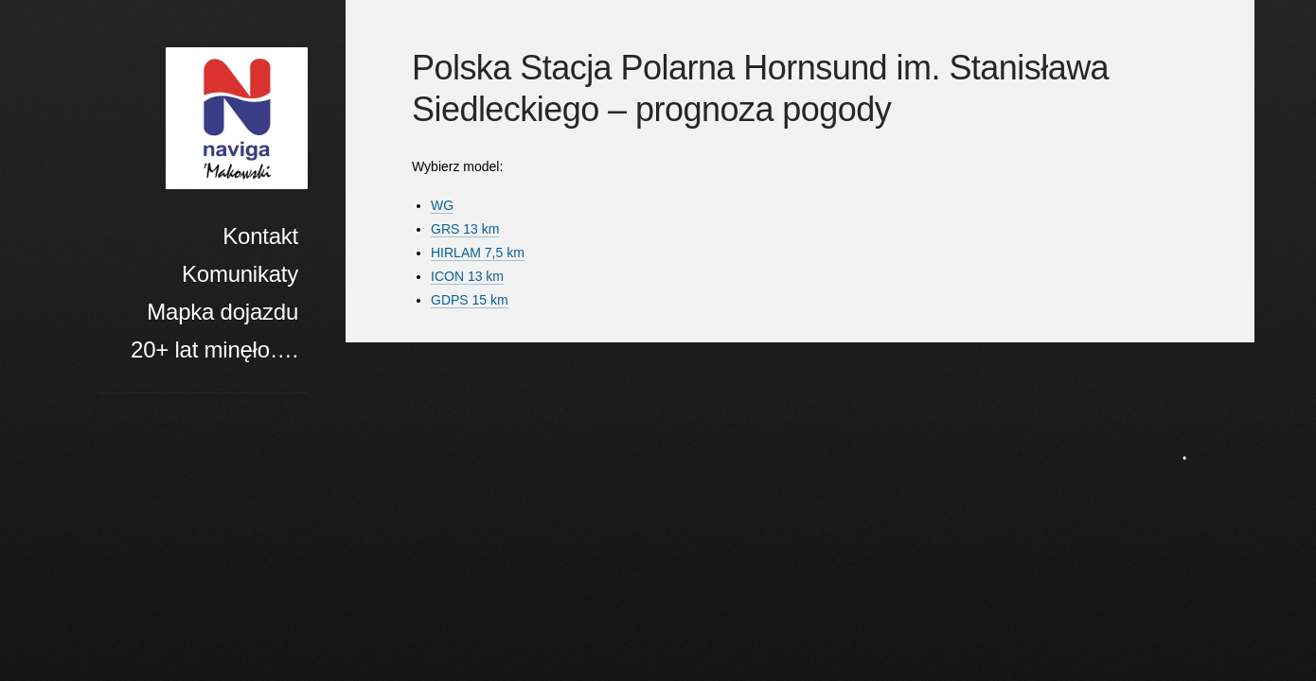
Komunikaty (240, 274)
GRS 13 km (465, 228)
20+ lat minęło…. (214, 349)
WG (442, 205)
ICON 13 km (467, 276)
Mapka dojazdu (222, 311)
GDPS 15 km (469, 299)
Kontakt (260, 236)
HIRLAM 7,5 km (478, 252)
